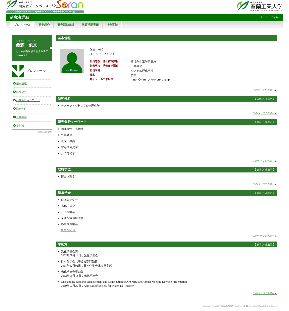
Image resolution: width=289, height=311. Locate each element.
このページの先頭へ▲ (265, 90)
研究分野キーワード (28, 100)
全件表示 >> (68, 230)
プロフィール (22, 24)
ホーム (264, 17)
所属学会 (21, 117)
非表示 (268, 98)
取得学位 (21, 108)
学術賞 (20, 125)
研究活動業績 (65, 24)
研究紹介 (44, 24)
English (275, 17)
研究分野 (21, 91)
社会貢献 (112, 24)
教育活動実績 (90, 24)
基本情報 (21, 83)
